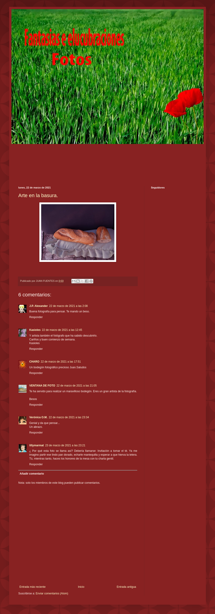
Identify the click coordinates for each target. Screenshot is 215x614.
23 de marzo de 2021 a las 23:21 (65, 445)
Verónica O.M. (38, 417)
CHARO (34, 361)
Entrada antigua (126, 586)
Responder (36, 317)
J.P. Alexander (38, 306)
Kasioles (34, 330)
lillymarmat (36, 445)
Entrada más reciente (32, 586)
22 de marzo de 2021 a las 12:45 (62, 330)
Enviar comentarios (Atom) (52, 593)
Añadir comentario (32, 473)
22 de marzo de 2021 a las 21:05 (76, 385)
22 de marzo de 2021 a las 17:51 (61, 361)
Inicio (81, 586)
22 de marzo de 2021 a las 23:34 (69, 417)
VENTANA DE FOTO (42, 385)
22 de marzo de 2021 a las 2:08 (68, 306)
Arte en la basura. (38, 195)
